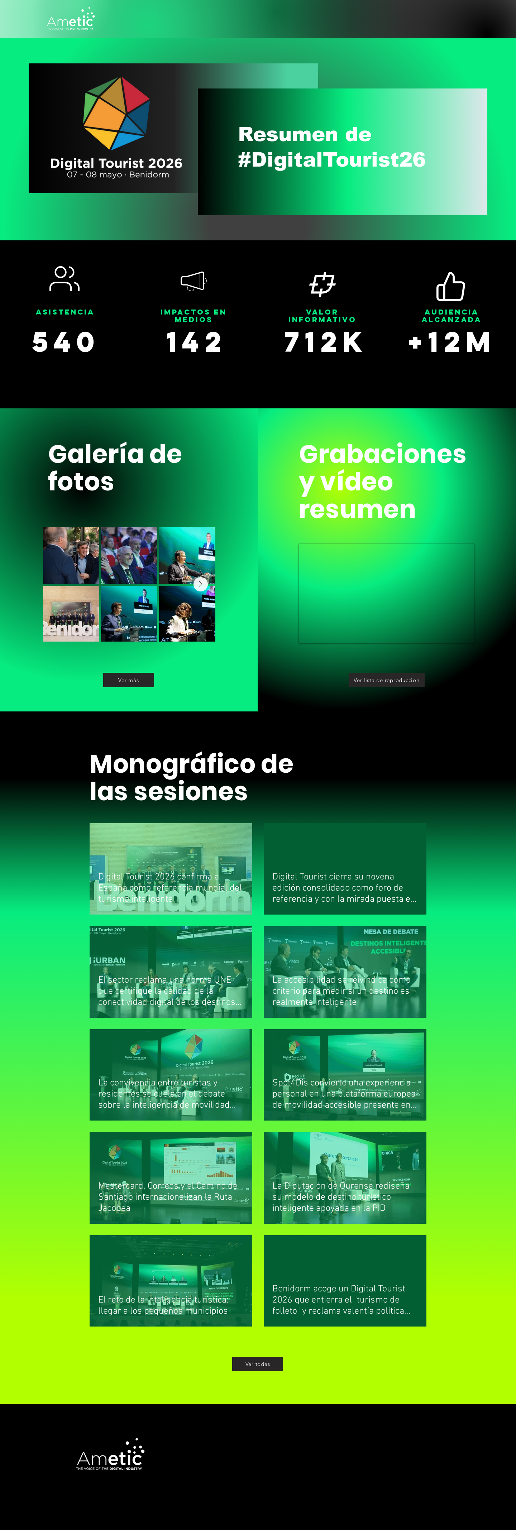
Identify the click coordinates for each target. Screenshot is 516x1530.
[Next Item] (201, 584)
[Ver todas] (257, 1364)
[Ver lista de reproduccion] (387, 680)
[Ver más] (128, 680)
